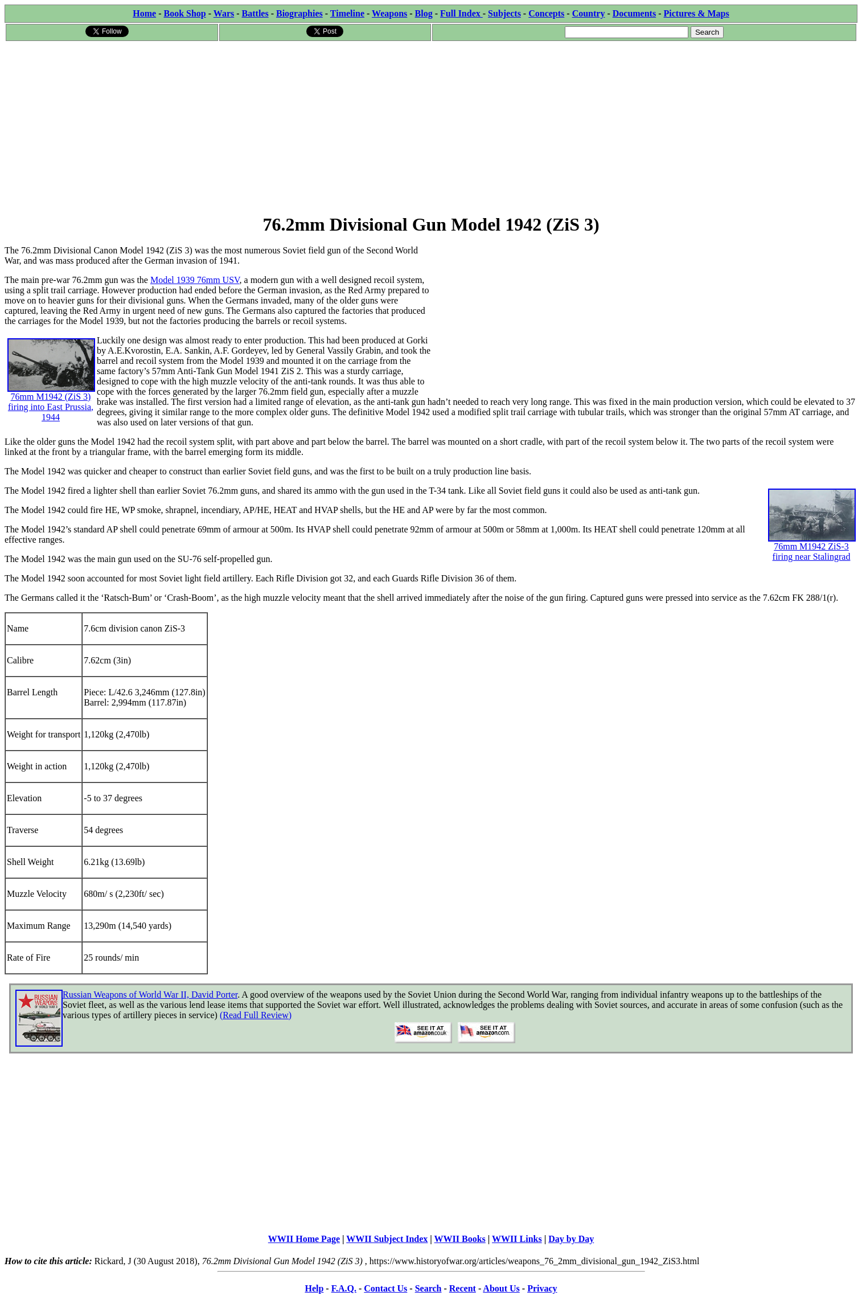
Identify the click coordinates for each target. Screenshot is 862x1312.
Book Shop (184, 13)
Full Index (461, 13)
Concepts (546, 13)
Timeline (347, 13)
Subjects (504, 13)
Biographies (299, 13)
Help (314, 1288)
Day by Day (571, 1239)
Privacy (542, 1288)
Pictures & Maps (696, 13)
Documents (634, 13)
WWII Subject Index (387, 1239)
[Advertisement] (431, 127)
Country (588, 13)
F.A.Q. (343, 1288)
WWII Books (460, 1239)
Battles (255, 13)
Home (144, 13)
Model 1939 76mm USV (195, 280)
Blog (424, 13)
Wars (224, 13)
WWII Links (517, 1239)
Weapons (389, 13)
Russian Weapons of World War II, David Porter (150, 994)
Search (428, 1288)
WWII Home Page (304, 1239)
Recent (462, 1288)
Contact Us (385, 1288)
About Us (501, 1288)
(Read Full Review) (256, 1015)
